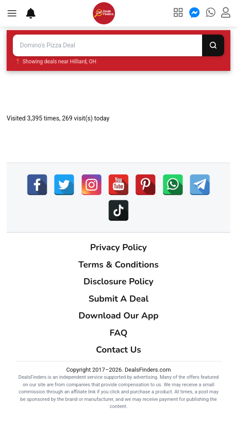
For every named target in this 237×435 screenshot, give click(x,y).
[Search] (213, 45)
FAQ (118, 333)
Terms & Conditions (118, 265)
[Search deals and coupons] (107, 45)
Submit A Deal (118, 299)
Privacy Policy (118, 247)
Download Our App (119, 316)
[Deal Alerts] (26, 13)
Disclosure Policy (118, 281)
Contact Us (118, 350)
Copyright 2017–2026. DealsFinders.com (118, 369)
